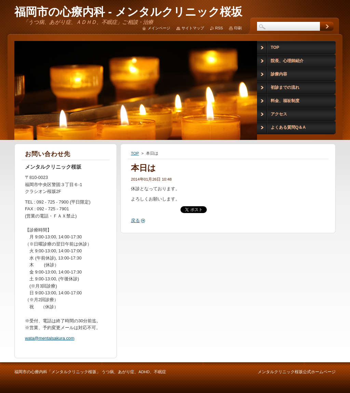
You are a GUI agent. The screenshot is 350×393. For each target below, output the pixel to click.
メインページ (159, 28)
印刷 (238, 28)
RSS (219, 28)
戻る (135, 220)
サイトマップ (192, 28)
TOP (135, 153)
